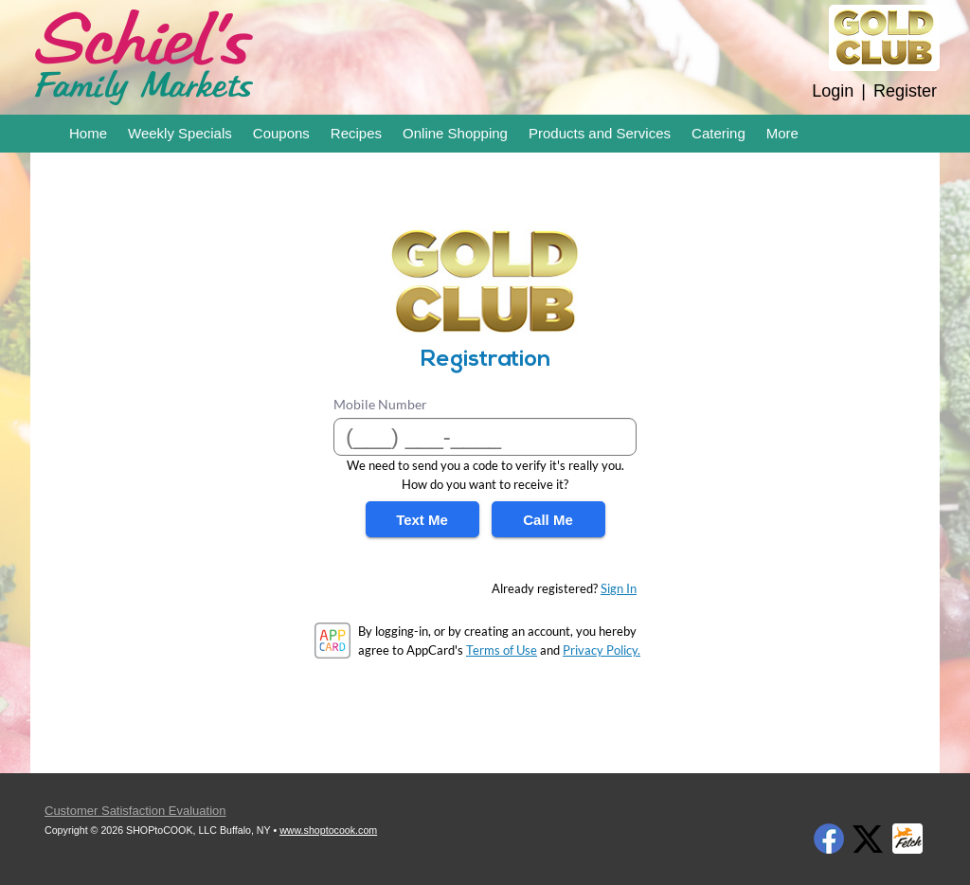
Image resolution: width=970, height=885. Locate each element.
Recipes (356, 133)
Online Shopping (455, 133)
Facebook (829, 838)
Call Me (548, 520)
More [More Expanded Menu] (782, 133)
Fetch (907, 838)
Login (832, 90)
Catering (718, 133)
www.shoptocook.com (328, 830)
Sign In (619, 588)
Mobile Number (380, 404)
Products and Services (600, 133)
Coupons (281, 133)
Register (905, 90)
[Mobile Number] (485, 437)
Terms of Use (501, 650)
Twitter (868, 838)
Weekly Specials (180, 133)
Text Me (422, 520)
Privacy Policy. (601, 650)
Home (88, 133)
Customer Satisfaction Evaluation (135, 811)
